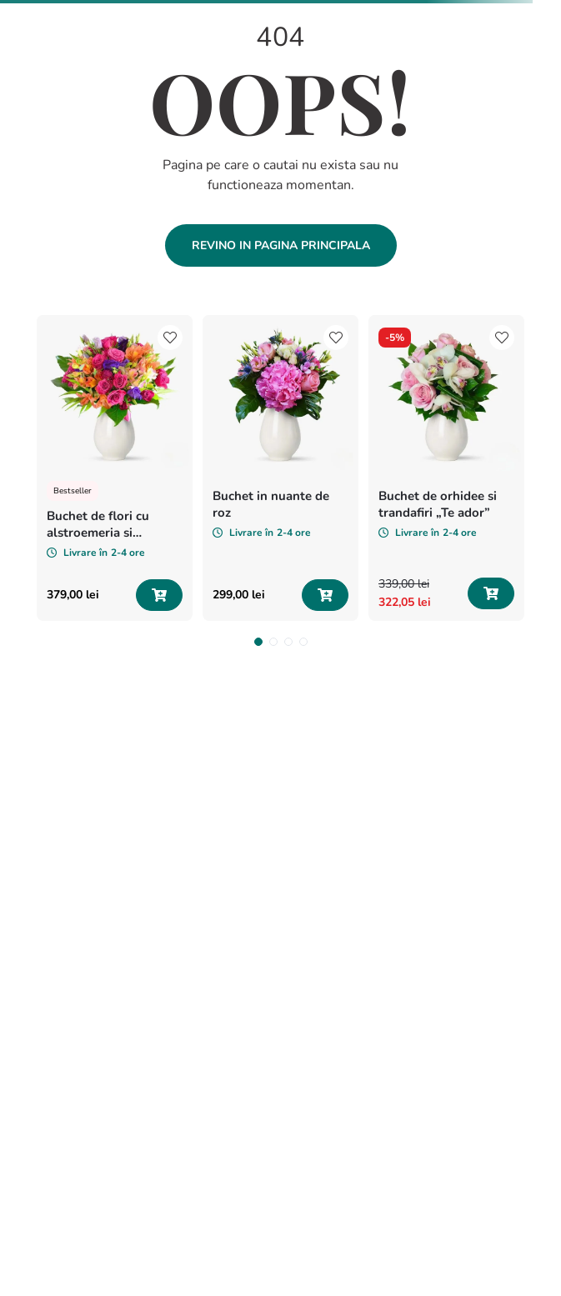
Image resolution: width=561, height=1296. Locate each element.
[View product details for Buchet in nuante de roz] (280, 468)
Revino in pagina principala (281, 245)
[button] (258, 642)
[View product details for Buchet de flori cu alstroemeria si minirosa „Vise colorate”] (115, 468)
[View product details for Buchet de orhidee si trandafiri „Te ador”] (446, 468)
